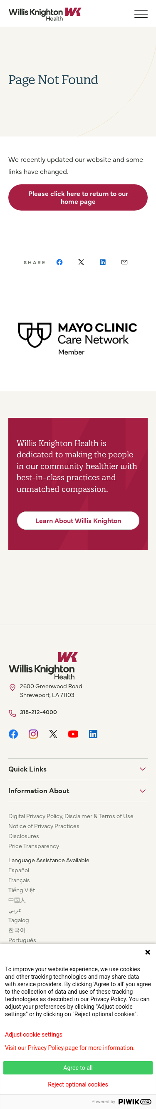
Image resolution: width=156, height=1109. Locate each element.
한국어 (17, 929)
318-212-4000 (38, 711)
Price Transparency (33, 845)
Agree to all (77, 1067)
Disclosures (23, 835)
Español (18, 870)
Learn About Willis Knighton (78, 520)
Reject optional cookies (78, 1084)
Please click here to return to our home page (78, 197)
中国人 (17, 900)
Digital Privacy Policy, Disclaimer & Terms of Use (71, 815)
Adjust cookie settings (33, 1034)
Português (22, 939)
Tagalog (18, 919)
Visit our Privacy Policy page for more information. (70, 1047)
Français (19, 880)
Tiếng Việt (21, 890)
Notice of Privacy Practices (43, 825)
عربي (15, 910)
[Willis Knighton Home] (45, 14)
